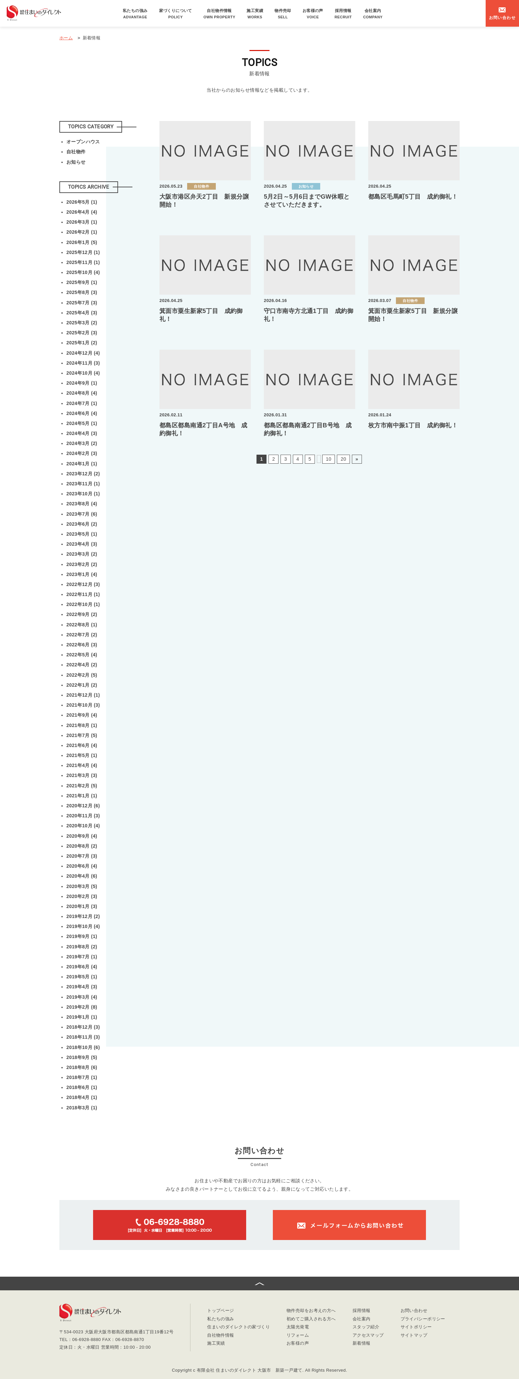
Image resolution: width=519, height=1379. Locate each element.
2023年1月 (81, 574)
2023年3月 (81, 554)
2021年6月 (81, 745)
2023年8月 (81, 503)
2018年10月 (83, 1047)
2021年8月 (81, 725)
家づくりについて (175, 14)
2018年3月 (81, 1107)
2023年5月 (81, 534)
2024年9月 (81, 383)
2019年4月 (81, 986)
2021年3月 (81, 775)
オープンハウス (83, 141)
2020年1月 (81, 906)
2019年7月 (81, 956)
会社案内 (373, 14)
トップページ (220, 1311)
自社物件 (76, 151)
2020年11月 (83, 815)
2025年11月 (83, 262)
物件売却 (283, 14)
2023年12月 (83, 473)
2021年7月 (81, 735)
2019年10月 (83, 926)
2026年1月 (81, 242)
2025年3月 (81, 322)
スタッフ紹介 (366, 1327)
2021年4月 (81, 765)
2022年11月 (83, 594)
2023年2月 (81, 564)
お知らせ (76, 162)
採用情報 (343, 14)
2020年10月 (83, 825)
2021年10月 (83, 705)
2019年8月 (81, 946)
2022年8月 (81, 624)
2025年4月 (81, 312)
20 (343, 459)
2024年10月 (83, 373)
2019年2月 (81, 1007)
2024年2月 (81, 453)
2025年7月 (81, 302)
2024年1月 (81, 463)
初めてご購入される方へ (311, 1319)
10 (328, 459)
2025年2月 (81, 332)
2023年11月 (83, 483)
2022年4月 (81, 664)
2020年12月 (83, 805)
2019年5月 (81, 976)
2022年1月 (81, 685)
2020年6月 (81, 866)
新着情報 (362, 1343)
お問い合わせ (414, 1311)
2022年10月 (83, 604)
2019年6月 (81, 966)
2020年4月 (81, 876)
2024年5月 (81, 423)
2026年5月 (81, 202)
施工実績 (254, 14)
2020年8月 (81, 846)
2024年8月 (81, 393)
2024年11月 (83, 363)
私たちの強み (135, 14)
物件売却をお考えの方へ (311, 1311)
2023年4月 (81, 544)
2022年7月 (81, 634)
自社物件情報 (219, 14)
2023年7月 (81, 514)
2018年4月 (81, 1097)
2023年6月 (81, 524)
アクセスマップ (368, 1335)
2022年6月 (81, 644)
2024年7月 (81, 403)
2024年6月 (81, 413)
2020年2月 (81, 896)
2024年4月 (81, 433)
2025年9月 (81, 282)
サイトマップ (414, 1335)
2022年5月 (81, 654)
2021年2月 (81, 785)
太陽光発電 (298, 1327)
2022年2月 (81, 675)
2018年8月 (81, 1067)
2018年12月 (83, 1027)
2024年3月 (81, 443)
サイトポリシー (416, 1327)
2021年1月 (81, 795)
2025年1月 (81, 342)
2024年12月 (83, 353)
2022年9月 (81, 614)
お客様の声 (313, 14)
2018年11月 (83, 1037)
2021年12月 (83, 695)
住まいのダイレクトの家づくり (238, 1327)
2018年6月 (81, 1087)
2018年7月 (81, 1077)
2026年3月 (81, 222)
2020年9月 (81, 836)
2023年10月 (83, 493)
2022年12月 (83, 584)
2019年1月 (81, 1017)
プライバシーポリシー (423, 1319)
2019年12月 (83, 916)
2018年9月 (81, 1057)
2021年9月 (81, 715)
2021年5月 (81, 755)
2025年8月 (81, 292)
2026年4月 (81, 212)
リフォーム (298, 1335)
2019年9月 (81, 936)
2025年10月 (83, 272)
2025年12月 (83, 252)
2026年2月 (81, 232)
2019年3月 (81, 997)
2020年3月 (81, 886)
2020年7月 (81, 856)
